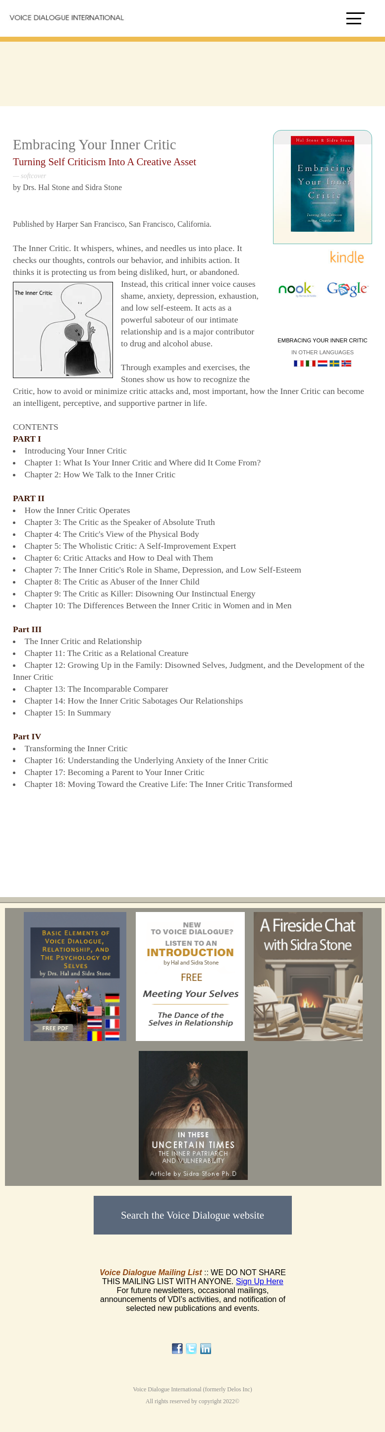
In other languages (322, 352)
